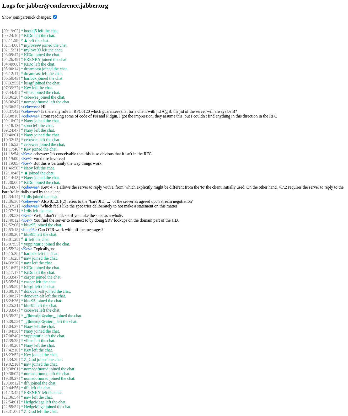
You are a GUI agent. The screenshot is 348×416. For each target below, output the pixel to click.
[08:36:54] (11, 106)
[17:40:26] (11, 345)
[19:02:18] (11, 364)
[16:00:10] (11, 291)
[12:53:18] (11, 229)
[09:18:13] (11, 125)
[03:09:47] (11, 54)
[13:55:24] (11, 249)
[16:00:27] (11, 296)
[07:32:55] (11, 83)
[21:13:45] (11, 392)
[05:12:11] (11, 73)
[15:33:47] (11, 277)
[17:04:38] (11, 331)
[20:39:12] (11, 383)
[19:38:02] (11, 373)
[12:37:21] (11, 206)
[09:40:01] (11, 135)
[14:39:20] (11, 263)
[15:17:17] (11, 272)
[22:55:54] (11, 406)
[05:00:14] (11, 69)
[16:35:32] (11, 315)
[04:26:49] (11, 59)
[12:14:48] (11, 177)
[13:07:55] (11, 244)
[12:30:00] (11, 182)
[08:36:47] (11, 102)
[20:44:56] (11, 388)
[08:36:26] (11, 97)
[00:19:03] (11, 31)
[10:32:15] (11, 139)
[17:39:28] (11, 340)
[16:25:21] (11, 305)
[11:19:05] (11, 163)
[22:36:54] (11, 397)
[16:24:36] (11, 300)
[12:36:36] (11, 201)
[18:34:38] (11, 359)
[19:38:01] (11, 369)
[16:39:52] (11, 321)
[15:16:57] (11, 267)
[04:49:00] (11, 64)
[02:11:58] (11, 40)
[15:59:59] (11, 286)
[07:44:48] (11, 92)
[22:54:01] (11, 402)
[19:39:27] (11, 378)
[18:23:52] (11, 355)
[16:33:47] (11, 310)
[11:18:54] (11, 154)
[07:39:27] (11, 88)
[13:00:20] (11, 234)
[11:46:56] (11, 168)
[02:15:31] (11, 50)
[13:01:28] (11, 239)
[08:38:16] (11, 116)
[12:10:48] (11, 173)
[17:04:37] (11, 326)
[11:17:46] (11, 149)
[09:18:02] (11, 121)
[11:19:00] (11, 158)
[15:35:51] (11, 282)
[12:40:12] (11, 220)
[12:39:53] (11, 215)
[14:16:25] (11, 258)
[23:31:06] (11, 411)
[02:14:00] (11, 45)
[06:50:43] (11, 78)
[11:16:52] (11, 144)
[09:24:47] (11, 130)
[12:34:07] (11, 187)
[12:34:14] (11, 196)
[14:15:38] (11, 253)
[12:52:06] (11, 225)
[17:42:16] (11, 350)
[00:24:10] (11, 35)
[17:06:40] (11, 336)
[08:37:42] (11, 111)
